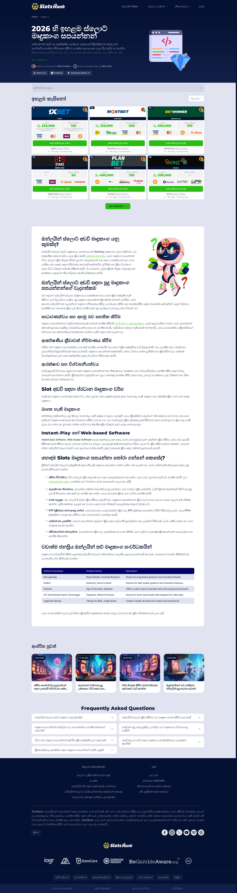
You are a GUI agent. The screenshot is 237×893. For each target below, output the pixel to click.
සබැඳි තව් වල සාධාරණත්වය (129, 323)
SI (36, 832)
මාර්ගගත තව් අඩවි (95, 255)
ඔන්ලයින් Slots (129, 6)
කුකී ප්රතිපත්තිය (102, 888)
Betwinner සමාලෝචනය (176, 148)
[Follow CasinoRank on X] (179, 832)
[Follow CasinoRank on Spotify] (194, 832)
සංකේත (93, 780)
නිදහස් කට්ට (182, 6)
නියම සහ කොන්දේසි (62, 888)
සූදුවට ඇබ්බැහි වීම (140, 888)
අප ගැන (154, 775)
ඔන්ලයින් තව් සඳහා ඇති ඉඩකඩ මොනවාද (94, 786)
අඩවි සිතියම (177, 888)
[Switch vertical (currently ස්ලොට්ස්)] (196, 98)
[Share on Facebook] (56, 73)
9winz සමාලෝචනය (176, 193)
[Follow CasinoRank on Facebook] (165, 832)
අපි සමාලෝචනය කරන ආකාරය (154, 786)
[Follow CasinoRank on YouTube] (187, 832)
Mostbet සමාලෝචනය (118, 148)
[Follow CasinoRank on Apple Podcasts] (201, 832)
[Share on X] (40, 73)
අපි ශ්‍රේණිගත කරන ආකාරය (153, 791)
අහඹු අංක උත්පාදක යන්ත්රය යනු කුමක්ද (93, 797)
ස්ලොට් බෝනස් (156, 6)
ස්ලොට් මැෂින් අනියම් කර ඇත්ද (93, 775)
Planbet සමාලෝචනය (117, 193)
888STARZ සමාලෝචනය (59, 193)
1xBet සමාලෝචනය (59, 148)
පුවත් (201, 6)
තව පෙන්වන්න (118, 206)
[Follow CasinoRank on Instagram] (172, 832)
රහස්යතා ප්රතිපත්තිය (154, 780)
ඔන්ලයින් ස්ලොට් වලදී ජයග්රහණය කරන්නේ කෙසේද (93, 791)
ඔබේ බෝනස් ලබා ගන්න (60, 143)
